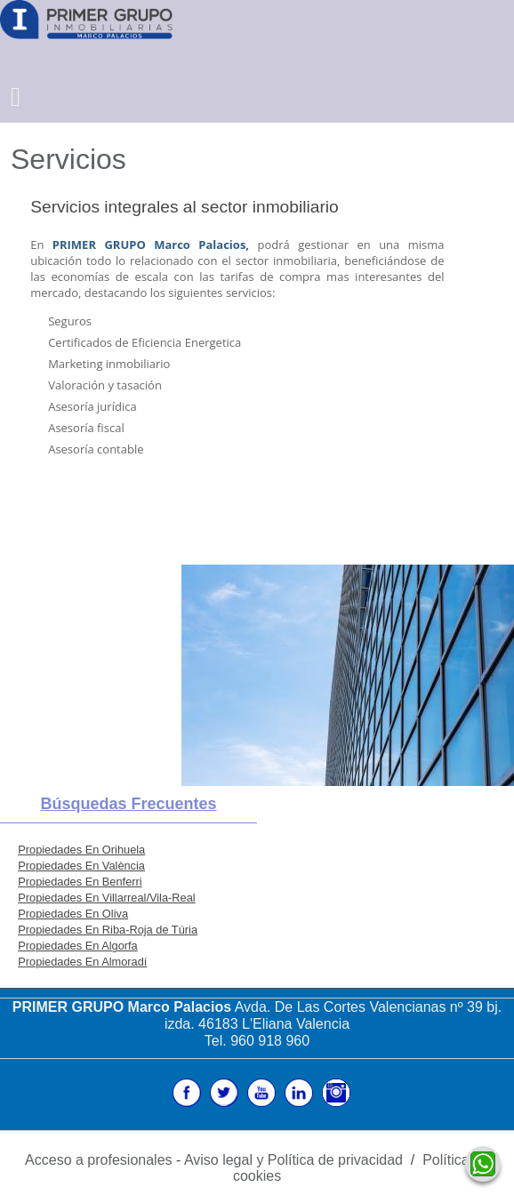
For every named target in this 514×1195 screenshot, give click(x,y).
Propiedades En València (81, 865)
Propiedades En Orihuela (81, 849)
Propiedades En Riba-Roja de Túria (107, 929)
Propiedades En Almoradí (82, 961)
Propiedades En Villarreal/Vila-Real (106, 897)
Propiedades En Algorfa (77, 945)
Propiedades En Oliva (73, 913)
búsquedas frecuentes (128, 804)
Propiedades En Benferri (79, 881)
